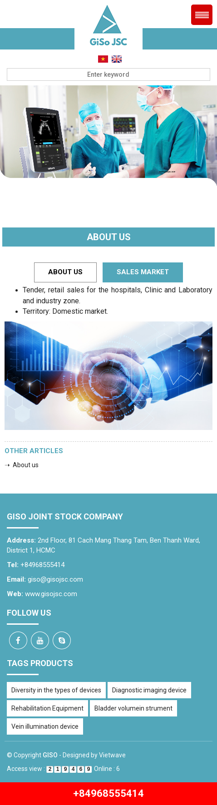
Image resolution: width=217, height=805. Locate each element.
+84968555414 (108, 793)
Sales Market (143, 272)
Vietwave (112, 755)
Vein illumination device (45, 726)
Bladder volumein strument (133, 708)
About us (65, 272)
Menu (201, 15)
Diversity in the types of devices (56, 690)
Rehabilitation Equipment (47, 708)
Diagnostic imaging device (149, 690)
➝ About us (22, 465)
